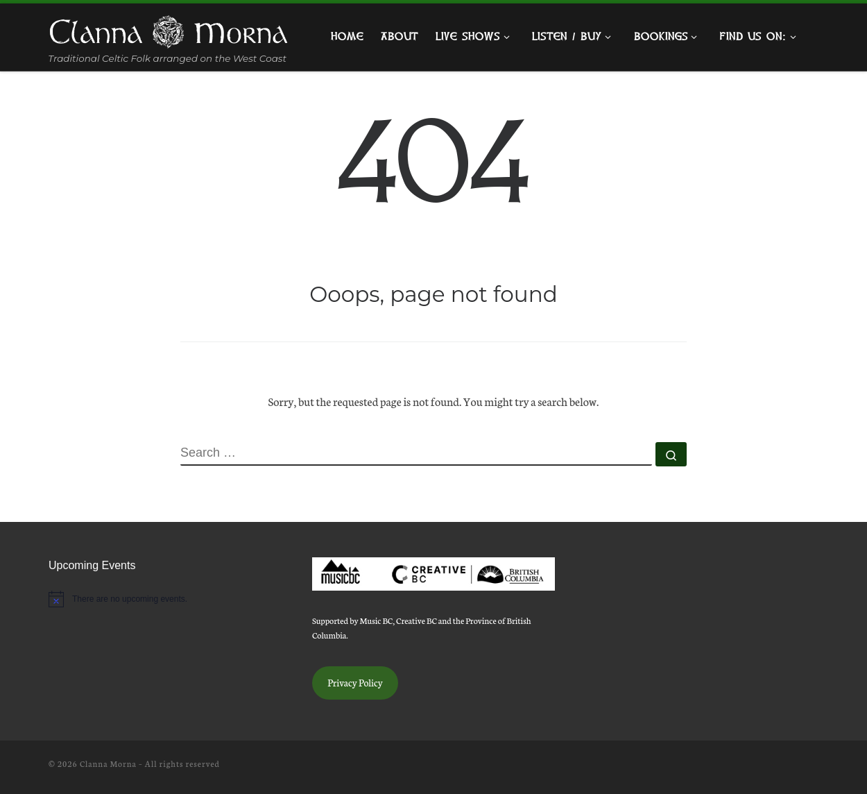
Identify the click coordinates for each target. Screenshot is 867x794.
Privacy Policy (355, 682)
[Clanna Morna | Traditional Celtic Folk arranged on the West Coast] (169, 29)
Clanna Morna (108, 763)
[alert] (170, 599)
